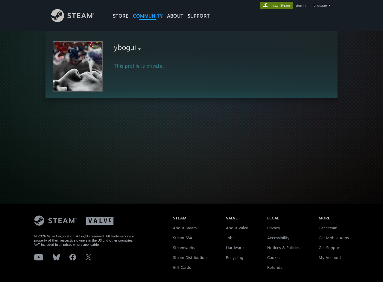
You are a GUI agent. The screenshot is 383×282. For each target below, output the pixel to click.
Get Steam (328, 227)
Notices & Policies (283, 247)
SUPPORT (199, 16)
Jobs (230, 237)
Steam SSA (182, 237)
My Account (330, 257)
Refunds (274, 267)
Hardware (235, 247)
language (320, 5)
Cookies (274, 257)
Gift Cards (182, 267)
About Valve (237, 227)
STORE (121, 16)
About (175, 16)
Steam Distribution (190, 257)
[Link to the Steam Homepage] (77, 20)
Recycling (234, 257)
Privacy (273, 227)
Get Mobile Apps (334, 237)
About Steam (185, 227)
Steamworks (184, 247)
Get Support (330, 247)
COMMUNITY (148, 16)
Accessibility (278, 237)
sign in (301, 5)
